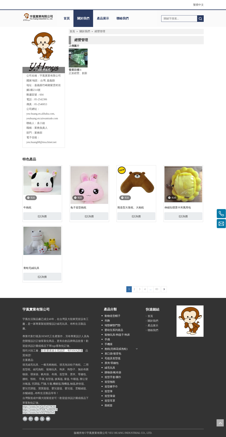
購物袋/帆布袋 (113, 372)
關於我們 (83, 18)
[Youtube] (48, 418)
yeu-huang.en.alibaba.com (40, 113)
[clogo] (37, 17)
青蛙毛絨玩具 (31, 268)
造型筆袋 (110, 396)
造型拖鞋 (110, 381)
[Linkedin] (36, 418)
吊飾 (107, 320)
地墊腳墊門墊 (112, 325)
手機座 (109, 344)
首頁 (67, 18)
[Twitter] (42, 418)
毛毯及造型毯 (112, 358)
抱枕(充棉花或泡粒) (116, 348)
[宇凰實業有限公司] (43, 52)
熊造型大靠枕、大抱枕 (130, 207)
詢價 (42, 216)
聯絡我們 (122, 18)
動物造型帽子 (112, 316)
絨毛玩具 (110, 367)
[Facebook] (25, 418)
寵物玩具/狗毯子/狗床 (117, 334)
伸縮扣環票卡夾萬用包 (177, 207)
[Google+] (30, 418)
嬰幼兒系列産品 (114, 330)
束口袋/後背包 (113, 353)
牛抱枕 (27, 207)
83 (157, 289)
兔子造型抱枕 (78, 207)
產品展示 (103, 18)
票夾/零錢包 (112, 363)
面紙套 (109, 405)
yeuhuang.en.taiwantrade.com (42, 118)
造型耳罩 (110, 400)
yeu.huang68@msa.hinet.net (41, 142)
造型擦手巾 (111, 386)
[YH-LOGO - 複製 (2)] (190, 321)
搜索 (200, 18)
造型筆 (109, 391)
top (220, 422)
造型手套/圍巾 (113, 377)
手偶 (107, 339)
